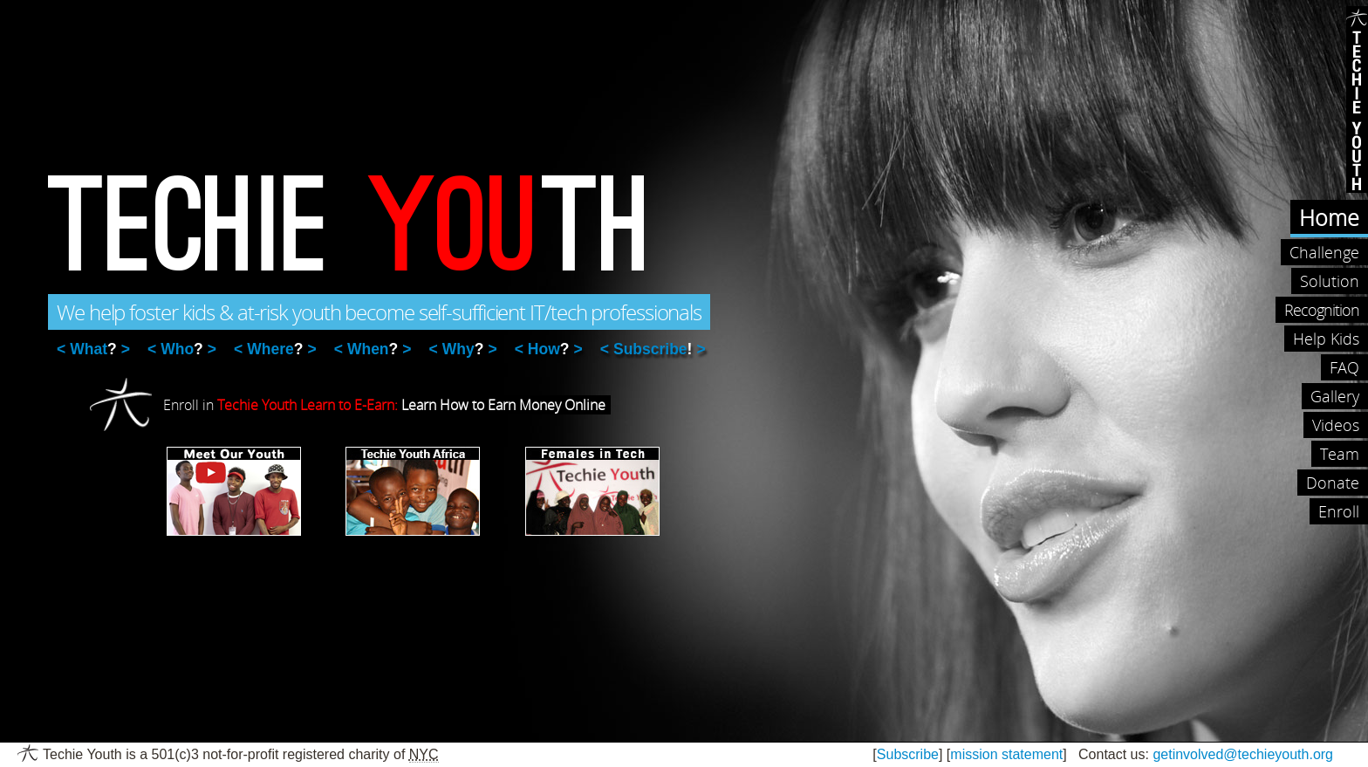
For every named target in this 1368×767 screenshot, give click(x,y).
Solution (1329, 281)
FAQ (1344, 367)
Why (463, 349)
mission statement (1006, 754)
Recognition (1321, 309)
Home (1329, 217)
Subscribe (652, 349)
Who (182, 349)
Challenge (1324, 252)
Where (275, 349)
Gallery (1334, 396)
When (372, 349)
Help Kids (1326, 338)
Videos (1335, 424)
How (549, 349)
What (93, 349)
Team (1339, 453)
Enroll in (387, 404)
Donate (1332, 482)
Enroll (1338, 511)
